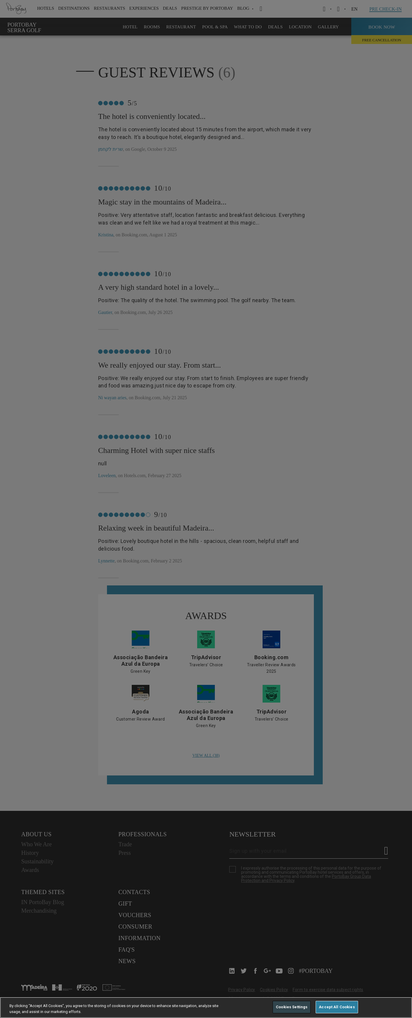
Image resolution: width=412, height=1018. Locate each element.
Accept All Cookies (337, 1007)
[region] (206, 1007)
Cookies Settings (291, 1007)
